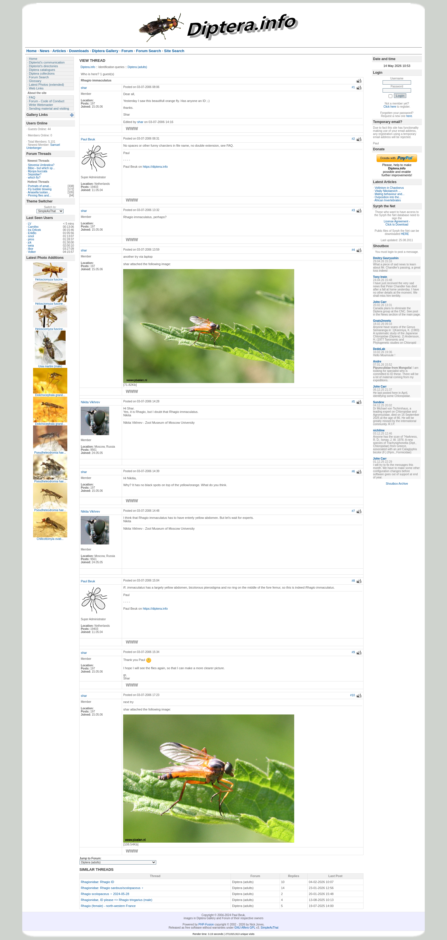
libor (30, 248)
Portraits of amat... (39, 186)
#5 (353, 401)
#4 (353, 249)
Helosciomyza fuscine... (50, 279)
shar (84, 87)
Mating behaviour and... (390, 194)
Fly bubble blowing (40, 189)
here (409, 116)
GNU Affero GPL (244, 927)
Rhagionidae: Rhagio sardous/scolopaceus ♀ (112, 888)
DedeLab (379, 349)
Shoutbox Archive (397, 483)
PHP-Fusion (206, 924)
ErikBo (32, 233)
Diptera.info (87, 67)
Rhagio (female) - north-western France (108, 906)
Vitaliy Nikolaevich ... (388, 190)
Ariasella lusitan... (39, 192)
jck (29, 242)
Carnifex (33, 226)
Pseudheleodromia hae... (50, 452)
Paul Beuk (88, 139)
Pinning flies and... (39, 195)
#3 (353, 210)
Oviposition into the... (388, 197)
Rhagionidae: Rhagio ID (97, 882)
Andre (377, 361)
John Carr (380, 302)
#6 (353, 471)
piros (31, 239)
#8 (353, 580)
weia (31, 245)
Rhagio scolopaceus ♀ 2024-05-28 (105, 894)
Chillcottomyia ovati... (50, 538)
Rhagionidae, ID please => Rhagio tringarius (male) (116, 900)
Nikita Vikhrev (90, 402)
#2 (353, 138)
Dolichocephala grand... (50, 395)
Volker (32, 251)
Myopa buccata (37, 171)
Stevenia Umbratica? (41, 165)
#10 (352, 695)
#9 (353, 652)
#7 (353, 511)
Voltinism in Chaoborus (389, 187)
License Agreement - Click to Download (397, 223)
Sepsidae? (34, 174)
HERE (405, 233)
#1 (353, 87)
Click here (389, 106)
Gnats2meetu (382, 320)
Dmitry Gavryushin (386, 258)
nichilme (379, 430)
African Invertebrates (388, 200)
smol (31, 236)
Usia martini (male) (50, 366)
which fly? (34, 177)
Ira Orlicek (34, 230)
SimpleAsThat (269, 927)
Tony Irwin (380, 276)
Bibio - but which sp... (41, 168)
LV (29, 223)
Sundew (378, 402)
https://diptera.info (155, 166)
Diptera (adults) (137, 67)
